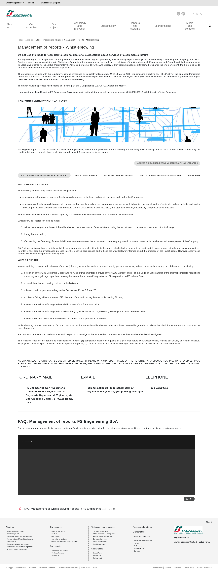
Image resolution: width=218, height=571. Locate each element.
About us (9, 26)
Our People (55, 536)
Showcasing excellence (59, 550)
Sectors (54, 533)
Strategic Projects (57, 552)
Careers (31, 3)
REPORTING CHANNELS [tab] (86, 175)
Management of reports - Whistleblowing (81, 40)
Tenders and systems (135, 26)
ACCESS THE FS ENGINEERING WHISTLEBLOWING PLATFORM (166, 163)
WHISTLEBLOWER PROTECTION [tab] (118, 175)
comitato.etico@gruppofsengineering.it (111, 387)
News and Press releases (143, 540)
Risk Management (99, 544)
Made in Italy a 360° (58, 531)
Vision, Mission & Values (15, 531)
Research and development (102, 536)
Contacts (137, 551)
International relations (59, 539)
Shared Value (97, 552)
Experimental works (100, 539)
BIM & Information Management (104, 533)
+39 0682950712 (158, 387)
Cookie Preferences (204, 568)
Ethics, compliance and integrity (48, 40)
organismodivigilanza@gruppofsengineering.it (115, 391)
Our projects (54, 26)
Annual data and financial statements (20, 539)
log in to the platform (89, 92)
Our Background (13, 533)
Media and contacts (190, 26)
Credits (168, 568)
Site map (177, 568)
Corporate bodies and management (19, 536)
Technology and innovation (79, 26)
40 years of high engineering (17, 549)
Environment (97, 558)
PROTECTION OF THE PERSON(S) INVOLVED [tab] (160, 175)
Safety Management (100, 541)
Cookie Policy (189, 568)
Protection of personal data (68, 568)
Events (136, 543)
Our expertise (31, 26)
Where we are (139, 548)
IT (211, 13)
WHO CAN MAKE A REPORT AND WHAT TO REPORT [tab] (44, 175)
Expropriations (162, 25)
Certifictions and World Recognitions (20, 546)
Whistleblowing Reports (51, 3)
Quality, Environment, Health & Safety (64, 541)
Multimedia (138, 545)
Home (20, 40)
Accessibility (157, 568)
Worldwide (55, 555)
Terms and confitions (47, 568)
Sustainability (108, 25)
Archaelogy (97, 555)
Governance (11, 541)
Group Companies (13, 3)
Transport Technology (100, 531)
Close (208, 522)
